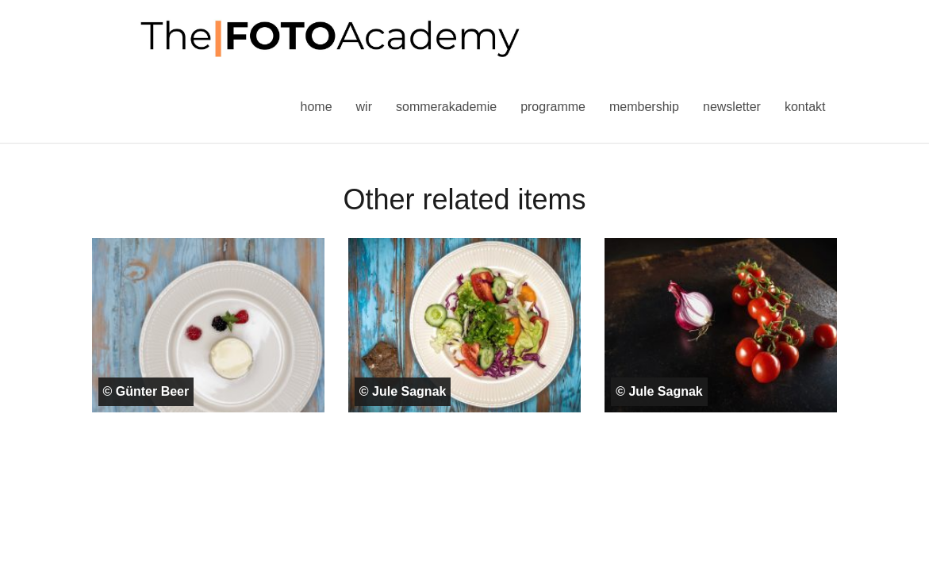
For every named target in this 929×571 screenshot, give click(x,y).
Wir (364, 106)
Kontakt (805, 106)
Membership (644, 106)
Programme (552, 106)
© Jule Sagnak (403, 391)
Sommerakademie (446, 106)
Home (316, 106)
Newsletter (732, 106)
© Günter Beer (146, 391)
